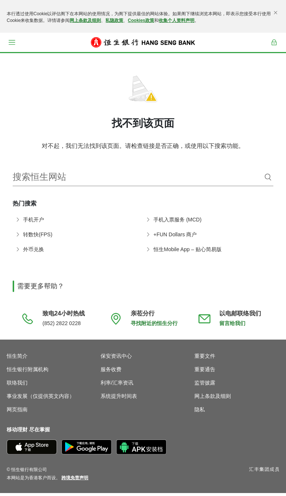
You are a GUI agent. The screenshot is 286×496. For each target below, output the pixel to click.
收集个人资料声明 (176, 20)
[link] (74, 480)
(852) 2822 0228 (61, 326)
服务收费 (111, 372)
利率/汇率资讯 (117, 386)
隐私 (199, 412)
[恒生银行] (143, 42)
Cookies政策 (141, 20)
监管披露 (204, 386)
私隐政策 (114, 20)
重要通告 (204, 372)
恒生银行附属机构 (27, 372)
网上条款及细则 (85, 20)
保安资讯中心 (116, 359)
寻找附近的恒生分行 (154, 326)
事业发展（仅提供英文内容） (40, 399)
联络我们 (17, 386)
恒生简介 (17, 359)
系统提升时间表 (119, 399)
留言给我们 (232, 326)
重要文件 (204, 359)
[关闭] (275, 12)
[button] (12, 42)
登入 (274, 47)
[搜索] (268, 180)
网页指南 (17, 412)
